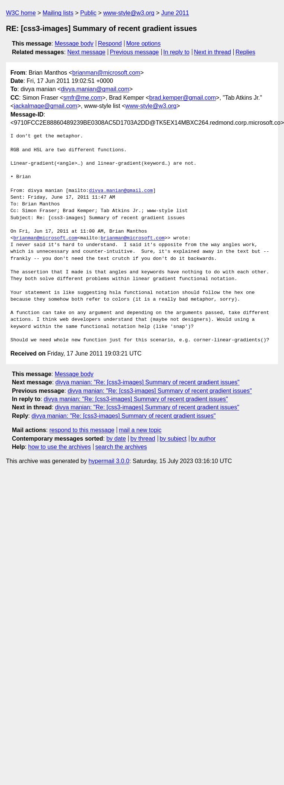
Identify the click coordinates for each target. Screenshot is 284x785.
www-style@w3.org (128, 13)
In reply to (176, 52)
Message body (74, 43)
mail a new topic (140, 430)
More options (143, 43)
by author (203, 438)
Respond (110, 43)
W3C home (21, 13)
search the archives (121, 447)
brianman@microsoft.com (106, 72)
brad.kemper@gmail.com (182, 97)
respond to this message (81, 430)
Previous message (134, 52)
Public (88, 13)
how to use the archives (59, 447)
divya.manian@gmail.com (95, 89)
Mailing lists (57, 13)
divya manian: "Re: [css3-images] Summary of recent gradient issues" (148, 382)
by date (116, 438)
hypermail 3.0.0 (108, 461)
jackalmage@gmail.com (45, 106)
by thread (142, 438)
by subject (173, 438)
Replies (245, 52)
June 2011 (175, 13)
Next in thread (212, 52)
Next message (86, 52)
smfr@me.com (82, 97)
